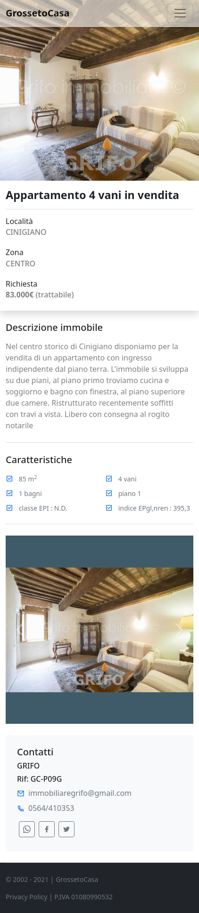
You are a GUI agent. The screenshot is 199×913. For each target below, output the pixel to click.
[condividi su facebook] (47, 829)
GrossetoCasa (38, 13)
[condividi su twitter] (66, 829)
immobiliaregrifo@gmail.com (80, 793)
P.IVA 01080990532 (83, 896)
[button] (20, 630)
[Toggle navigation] (180, 13)
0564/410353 (51, 808)
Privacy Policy (26, 896)
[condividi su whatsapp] (27, 829)
